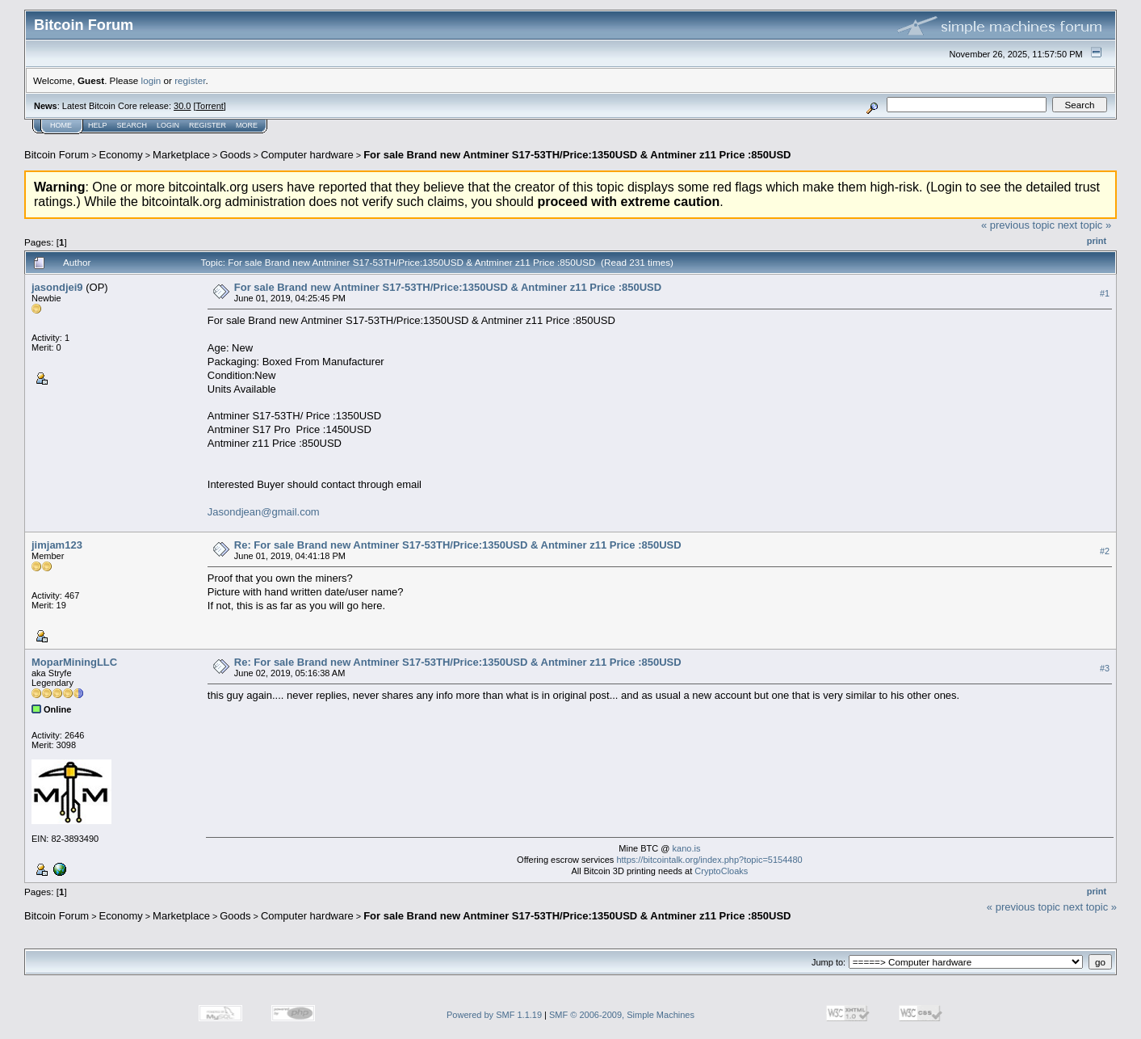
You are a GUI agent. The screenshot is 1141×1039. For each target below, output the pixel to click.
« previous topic (1018, 225)
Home (61, 125)
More (247, 125)
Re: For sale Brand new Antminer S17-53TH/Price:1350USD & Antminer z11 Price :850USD (458, 545)
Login (168, 125)
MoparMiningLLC (74, 662)
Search (132, 125)
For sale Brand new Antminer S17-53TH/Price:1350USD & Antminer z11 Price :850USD (577, 155)
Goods (235, 155)
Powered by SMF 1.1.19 (494, 1015)
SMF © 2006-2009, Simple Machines (621, 1015)
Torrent (210, 106)
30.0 (182, 106)
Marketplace (181, 155)
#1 (1105, 293)
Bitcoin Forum (56, 155)
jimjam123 (56, 545)
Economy (121, 155)
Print (1096, 241)
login (151, 80)
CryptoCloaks (721, 871)
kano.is (687, 848)
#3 (1105, 668)
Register (207, 125)
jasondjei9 (57, 287)
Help (97, 125)
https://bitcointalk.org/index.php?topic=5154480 (709, 859)
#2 (1105, 551)
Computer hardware (307, 155)
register (189, 80)
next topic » (1085, 225)
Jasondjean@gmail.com (264, 512)
